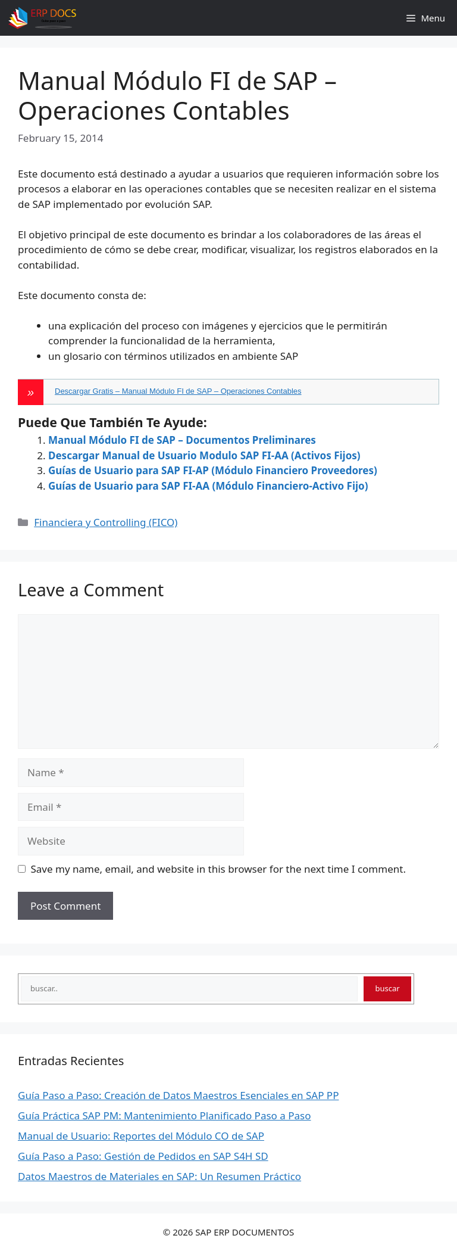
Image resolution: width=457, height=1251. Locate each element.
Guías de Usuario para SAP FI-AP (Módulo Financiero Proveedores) (212, 470)
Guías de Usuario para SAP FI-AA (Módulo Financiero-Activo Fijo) (208, 486)
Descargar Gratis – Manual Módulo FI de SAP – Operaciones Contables (178, 391)
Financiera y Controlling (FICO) (105, 522)
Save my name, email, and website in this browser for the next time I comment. (218, 869)
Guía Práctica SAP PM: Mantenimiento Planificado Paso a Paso (164, 1115)
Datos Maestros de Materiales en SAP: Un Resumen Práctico (159, 1176)
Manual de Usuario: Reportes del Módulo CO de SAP (141, 1136)
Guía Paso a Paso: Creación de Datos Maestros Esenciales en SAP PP (178, 1095)
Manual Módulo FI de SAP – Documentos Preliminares (182, 440)
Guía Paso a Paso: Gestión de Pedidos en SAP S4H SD (143, 1156)
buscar (387, 988)
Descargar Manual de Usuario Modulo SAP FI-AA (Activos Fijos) (204, 455)
